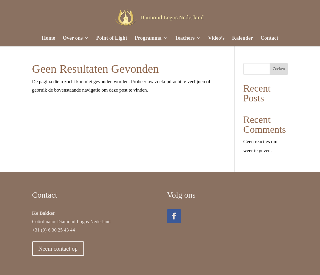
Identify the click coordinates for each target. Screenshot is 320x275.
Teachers (185, 38)
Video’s (216, 38)
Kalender (242, 38)
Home (48, 38)
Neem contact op (58, 248)
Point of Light (111, 38)
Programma (148, 38)
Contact (269, 38)
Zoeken (279, 69)
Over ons (73, 38)
